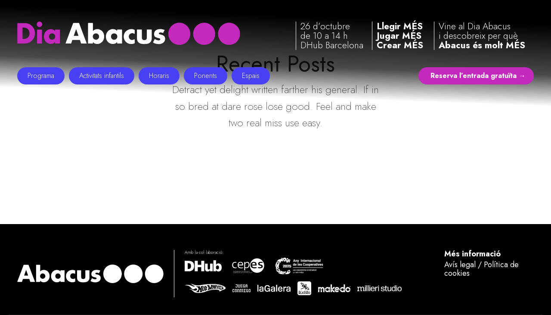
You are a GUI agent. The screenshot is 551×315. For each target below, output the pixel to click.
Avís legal (460, 264)
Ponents (205, 76)
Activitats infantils (101, 76)
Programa (41, 76)
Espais (251, 76)
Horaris (159, 76)
